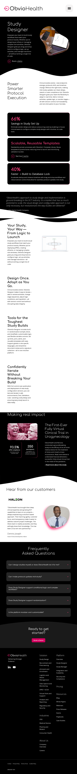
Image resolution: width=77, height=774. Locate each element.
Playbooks (59, 717)
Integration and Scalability (61, 672)
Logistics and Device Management (44, 677)
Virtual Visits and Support (46, 694)
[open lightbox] (19, 156)
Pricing (59, 686)
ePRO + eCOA (44, 690)
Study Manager (61, 667)
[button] (38, 564)
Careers (42, 750)
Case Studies (60, 720)
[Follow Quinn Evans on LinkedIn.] (9, 667)
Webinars (59, 705)
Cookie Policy (32, 763)
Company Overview (43, 745)
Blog (58, 698)
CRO (41, 719)
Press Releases (61, 709)
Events (58, 713)
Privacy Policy (16, 763)
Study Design (44, 659)
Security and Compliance (60, 678)
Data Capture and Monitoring (46, 685)
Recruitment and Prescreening (45, 664)
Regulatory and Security (45, 707)
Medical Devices (45, 723)
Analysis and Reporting (44, 701)
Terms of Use (24, 763)
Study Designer (61, 663)
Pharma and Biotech (44, 728)
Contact (9, 763)
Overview (59, 659)
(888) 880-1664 (11, 769)
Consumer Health (46, 733)
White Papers (61, 702)
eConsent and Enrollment (44, 670)
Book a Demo (38, 640)
